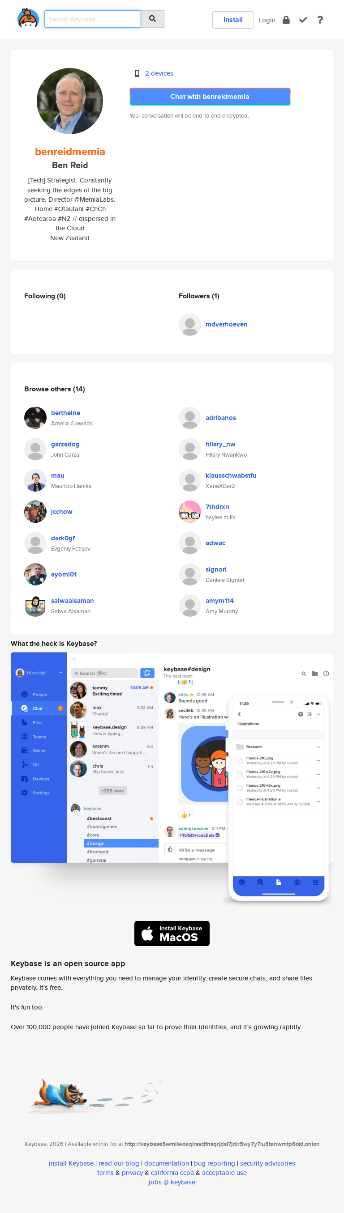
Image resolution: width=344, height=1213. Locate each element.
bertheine (65, 413)
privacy (132, 1172)
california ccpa (172, 1172)
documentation (166, 1163)
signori (216, 569)
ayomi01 (64, 574)
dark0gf (63, 538)
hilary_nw (221, 444)
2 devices (159, 73)
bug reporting (214, 1163)
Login (266, 20)
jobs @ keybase (172, 1182)
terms (105, 1172)
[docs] (320, 19)
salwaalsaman (72, 601)
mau (57, 475)
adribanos (221, 418)
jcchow (62, 512)
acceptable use (224, 1172)
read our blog (119, 1163)
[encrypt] (286, 19)
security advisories (267, 1163)
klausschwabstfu (231, 475)
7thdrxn (217, 507)
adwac (215, 543)
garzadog (65, 444)
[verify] (303, 19)
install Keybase (71, 1163)
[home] (28, 16)
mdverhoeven (227, 324)
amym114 (220, 601)
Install (233, 19)
